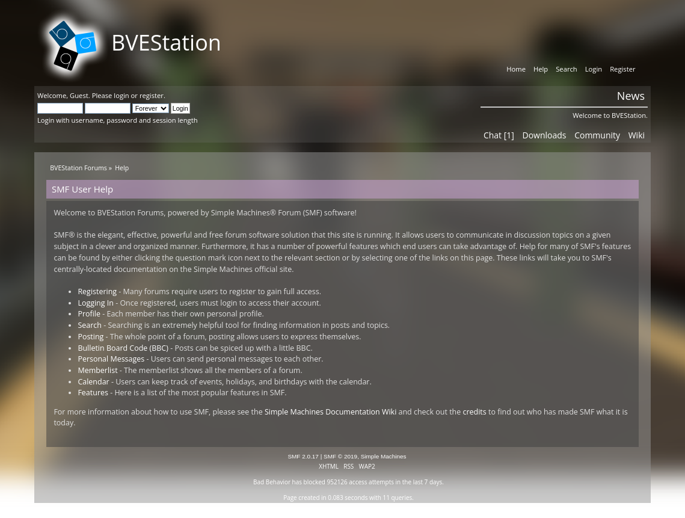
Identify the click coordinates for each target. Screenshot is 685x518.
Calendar (93, 382)
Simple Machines (384, 456)
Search (89, 325)
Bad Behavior (271, 482)
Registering (97, 291)
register (152, 95)
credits (475, 412)
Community (597, 135)
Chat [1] (499, 135)
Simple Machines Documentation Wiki (330, 412)
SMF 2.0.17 (303, 456)
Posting (90, 336)
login (121, 95)
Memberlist (97, 370)
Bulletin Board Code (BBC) (123, 348)
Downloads (545, 135)
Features (93, 392)
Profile (89, 314)
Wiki (636, 135)
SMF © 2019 (340, 456)
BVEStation (166, 42)
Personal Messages (111, 359)
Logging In (95, 303)
